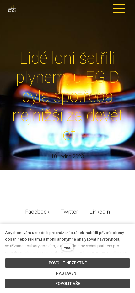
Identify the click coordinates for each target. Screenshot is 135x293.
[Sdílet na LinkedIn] (99, 216)
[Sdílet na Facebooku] (37, 216)
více (67, 247)
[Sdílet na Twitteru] (69, 216)
